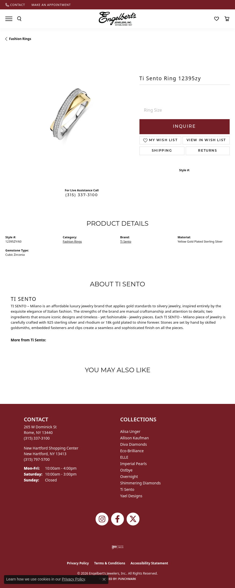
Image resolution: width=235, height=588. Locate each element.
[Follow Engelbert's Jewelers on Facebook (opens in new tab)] (117, 519)
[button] (19, 18)
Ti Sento (125, 241)
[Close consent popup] (104, 579)
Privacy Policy (78, 563)
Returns (207, 150)
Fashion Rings (20, 38)
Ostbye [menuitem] (126, 470)
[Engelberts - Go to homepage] (117, 18)
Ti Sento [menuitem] (127, 489)
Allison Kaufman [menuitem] (134, 437)
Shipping (162, 150)
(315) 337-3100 (81, 195)
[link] (15, 4)
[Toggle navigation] (9, 18)
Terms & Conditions (109, 563)
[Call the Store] (37, 438)
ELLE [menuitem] (124, 457)
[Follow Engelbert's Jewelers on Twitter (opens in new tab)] (133, 519)
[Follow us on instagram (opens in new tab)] (102, 519)
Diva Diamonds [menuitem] (133, 444)
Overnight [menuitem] (129, 476)
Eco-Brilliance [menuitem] (132, 450)
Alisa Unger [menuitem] (130, 431)
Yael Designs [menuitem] (131, 495)
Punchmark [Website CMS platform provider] (127, 579)
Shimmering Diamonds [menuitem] (140, 482)
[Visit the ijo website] (118, 547)
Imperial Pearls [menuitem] (133, 463)
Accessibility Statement (149, 563)
